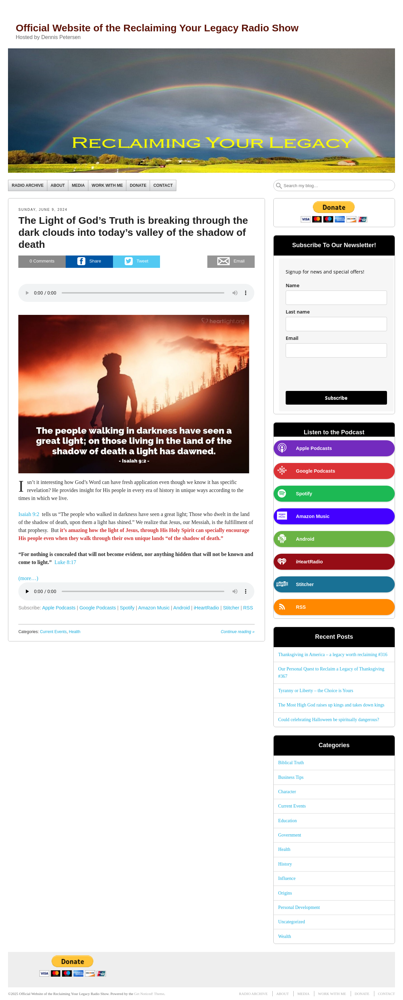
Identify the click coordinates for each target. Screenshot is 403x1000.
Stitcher (231, 607)
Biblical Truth (291, 762)
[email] (336, 350)
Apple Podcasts (58, 607)
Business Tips (291, 777)
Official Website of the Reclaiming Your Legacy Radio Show (157, 27)
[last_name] (336, 324)
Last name (298, 312)
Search (279, 186)
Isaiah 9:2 (28, 514)
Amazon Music (153, 607)
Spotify (127, 607)
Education (287, 820)
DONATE (138, 185)
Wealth (284, 936)
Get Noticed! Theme (149, 994)
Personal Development (299, 907)
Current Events (53, 631)
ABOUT (58, 185)
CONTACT (163, 185)
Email (292, 338)
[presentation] (336, 377)
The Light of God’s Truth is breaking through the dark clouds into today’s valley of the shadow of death (133, 232)
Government (289, 835)
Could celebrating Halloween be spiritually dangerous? (328, 719)
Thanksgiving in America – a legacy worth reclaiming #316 (333, 654)
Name (292, 285)
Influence (287, 878)
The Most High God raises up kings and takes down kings (331, 704)
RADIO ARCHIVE (28, 185)
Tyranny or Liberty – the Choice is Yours (315, 690)
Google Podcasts (97, 607)
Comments (42, 261)
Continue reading (237, 631)
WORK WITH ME (107, 185)
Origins (285, 893)
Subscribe (336, 398)
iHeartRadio (206, 607)
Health (75, 631)
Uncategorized (291, 921)
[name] (336, 298)
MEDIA (78, 185)
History (285, 864)
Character (287, 791)
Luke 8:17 (65, 562)
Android (181, 607)
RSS (248, 607)
